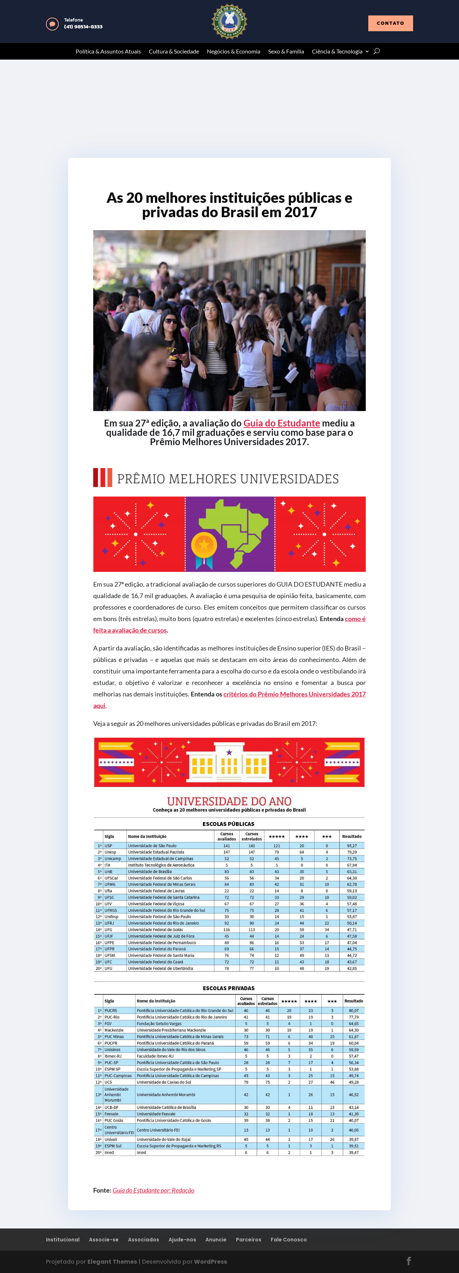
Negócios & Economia (233, 52)
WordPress (210, 1262)
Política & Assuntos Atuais (108, 52)
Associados (143, 1239)
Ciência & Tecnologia (337, 52)
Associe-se (104, 1239)
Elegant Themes (112, 1262)
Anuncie (216, 1239)
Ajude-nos (182, 1239)
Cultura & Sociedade (174, 52)
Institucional (63, 1239)
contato (390, 23)
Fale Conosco (289, 1239)
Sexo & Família (286, 52)
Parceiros (248, 1239)
